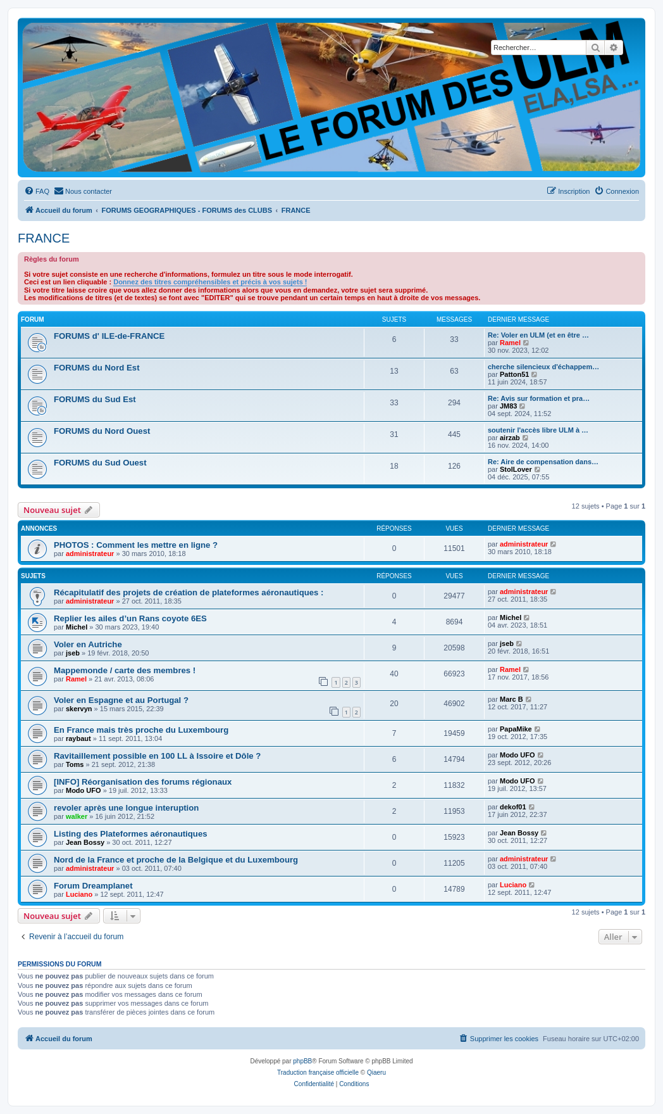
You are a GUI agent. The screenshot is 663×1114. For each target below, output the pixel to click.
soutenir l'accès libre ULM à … (538, 430)
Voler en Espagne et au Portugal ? (121, 700)
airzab (510, 437)
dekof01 (513, 807)
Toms (75, 764)
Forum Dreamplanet (93, 885)
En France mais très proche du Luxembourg (141, 730)
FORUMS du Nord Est (97, 367)
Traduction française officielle (318, 1072)
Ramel (510, 342)
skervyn (79, 708)
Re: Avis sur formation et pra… (539, 398)
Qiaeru (376, 1072)
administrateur (90, 553)
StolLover (516, 469)
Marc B (511, 699)
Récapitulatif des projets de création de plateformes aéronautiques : (189, 592)
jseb (73, 653)
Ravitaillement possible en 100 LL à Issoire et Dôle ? (157, 756)
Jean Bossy (85, 842)
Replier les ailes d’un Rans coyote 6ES (130, 618)
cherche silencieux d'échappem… (543, 366)
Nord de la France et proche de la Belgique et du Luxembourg (176, 859)
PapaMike (516, 729)
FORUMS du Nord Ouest (102, 431)
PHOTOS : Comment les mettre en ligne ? (136, 545)
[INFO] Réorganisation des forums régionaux (143, 782)
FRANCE (44, 238)
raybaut (78, 738)
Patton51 (514, 374)
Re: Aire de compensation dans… (543, 461)
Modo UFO (517, 755)
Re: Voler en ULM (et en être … (538, 335)
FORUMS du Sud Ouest (100, 462)
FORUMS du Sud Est (95, 399)
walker (76, 816)
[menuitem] (36, 191)
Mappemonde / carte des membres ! (124, 670)
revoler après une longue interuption (126, 808)
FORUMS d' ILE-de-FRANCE (109, 336)
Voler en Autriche (88, 644)
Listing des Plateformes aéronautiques (131, 834)
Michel (76, 627)
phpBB (302, 1061)
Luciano (79, 894)
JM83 (508, 406)
